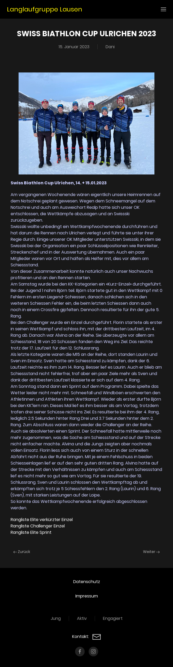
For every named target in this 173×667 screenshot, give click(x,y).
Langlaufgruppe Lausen (44, 9)
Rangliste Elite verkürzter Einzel (42, 519)
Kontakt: (86, 636)
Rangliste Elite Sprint (31, 532)
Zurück (21, 551)
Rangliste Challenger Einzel (38, 526)
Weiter (151, 551)
